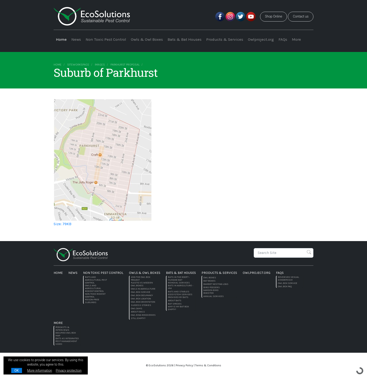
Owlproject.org (261, 39)
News (76, 39)
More (296, 39)
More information (39, 370)
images (100, 64)
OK (17, 370)
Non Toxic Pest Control (106, 39)
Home (61, 39)
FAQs (283, 39)
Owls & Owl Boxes (147, 39)
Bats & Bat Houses (185, 39)
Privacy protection (68, 370)
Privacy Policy (184, 365)
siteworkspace (78, 64)
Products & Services (224, 39)
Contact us (300, 16)
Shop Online (273, 16)
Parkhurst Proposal (124, 64)
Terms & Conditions (208, 365)
